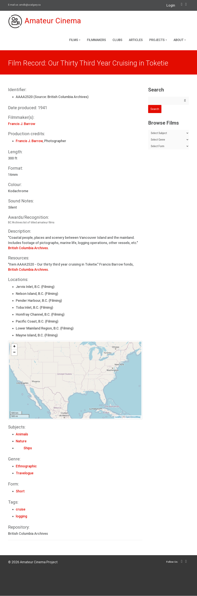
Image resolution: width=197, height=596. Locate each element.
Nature (21, 441)
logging (21, 516)
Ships (24, 448)
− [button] (14, 353)
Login (170, 5)
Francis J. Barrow (21, 124)
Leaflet (118, 417)
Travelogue (24, 473)
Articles (136, 40)
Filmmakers (96, 40)
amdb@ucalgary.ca (30, 4)
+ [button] (14, 347)
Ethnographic (26, 466)
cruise (20, 509)
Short (20, 491)
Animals (22, 434)
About (180, 40)
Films (74, 40)
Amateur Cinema (45, 21)
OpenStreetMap (132, 417)
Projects (158, 40)
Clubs (117, 40)
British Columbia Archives (28, 248)
